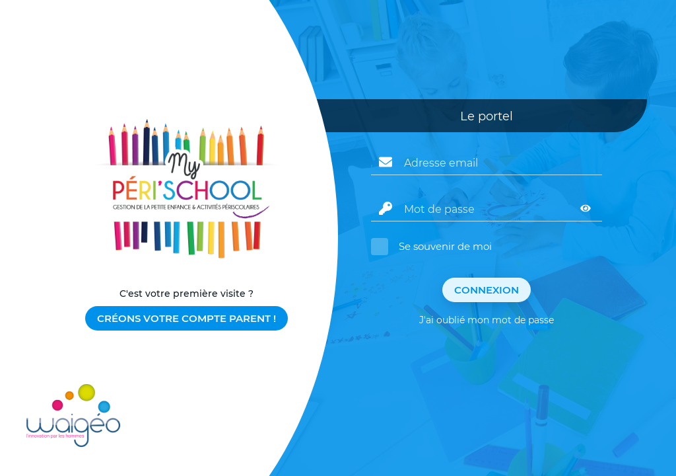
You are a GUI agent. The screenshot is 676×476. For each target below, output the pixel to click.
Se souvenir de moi (445, 246)
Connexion (486, 290)
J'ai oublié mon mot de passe (486, 320)
